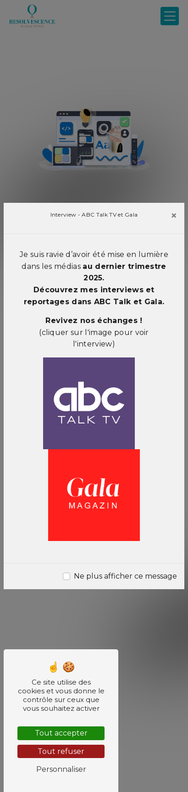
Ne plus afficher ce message (125, 576)
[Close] (173, 216)
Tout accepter (61, 733)
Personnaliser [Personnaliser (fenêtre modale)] (61, 769)
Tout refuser (61, 751)
